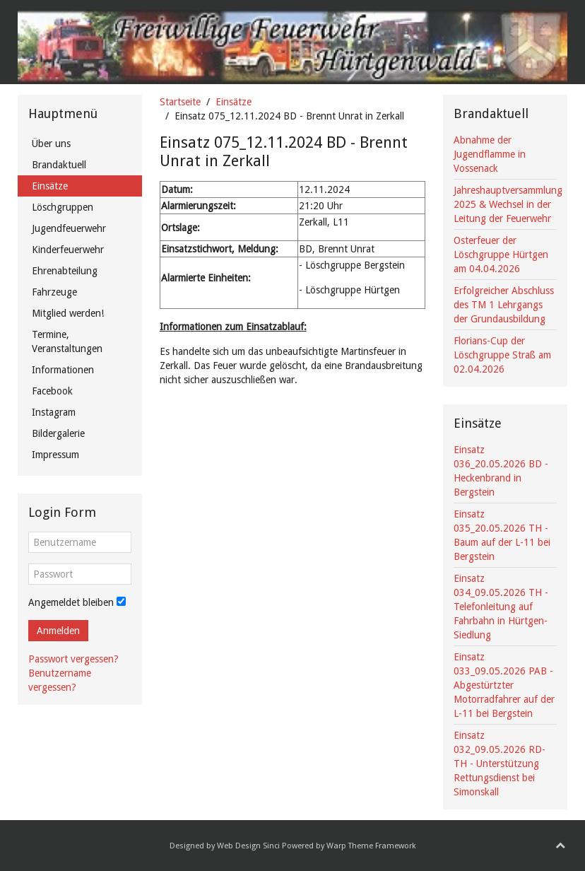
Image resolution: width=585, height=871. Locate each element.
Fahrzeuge (54, 292)
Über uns (51, 143)
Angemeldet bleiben (71, 602)
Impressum (55, 454)
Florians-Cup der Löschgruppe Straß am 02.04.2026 (502, 355)
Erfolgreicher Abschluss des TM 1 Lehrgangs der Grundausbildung (504, 305)
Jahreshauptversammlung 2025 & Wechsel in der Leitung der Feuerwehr (508, 204)
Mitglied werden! (68, 313)
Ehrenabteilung (65, 270)
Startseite (180, 101)
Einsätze (233, 101)
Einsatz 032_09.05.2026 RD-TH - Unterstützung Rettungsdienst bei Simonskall (499, 763)
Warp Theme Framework (371, 845)
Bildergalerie (58, 433)
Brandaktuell (59, 164)
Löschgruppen (62, 207)
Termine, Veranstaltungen (67, 341)
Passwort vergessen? (73, 659)
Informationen (63, 369)
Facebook (52, 391)
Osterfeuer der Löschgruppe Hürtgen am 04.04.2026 (501, 254)
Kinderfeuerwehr (68, 249)
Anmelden (58, 630)
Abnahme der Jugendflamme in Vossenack (490, 154)
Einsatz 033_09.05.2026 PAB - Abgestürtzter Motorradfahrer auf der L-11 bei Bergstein (504, 685)
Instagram (54, 412)
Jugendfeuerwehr (69, 228)
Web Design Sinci (248, 845)
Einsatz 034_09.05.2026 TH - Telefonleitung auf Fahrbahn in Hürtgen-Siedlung (501, 607)
